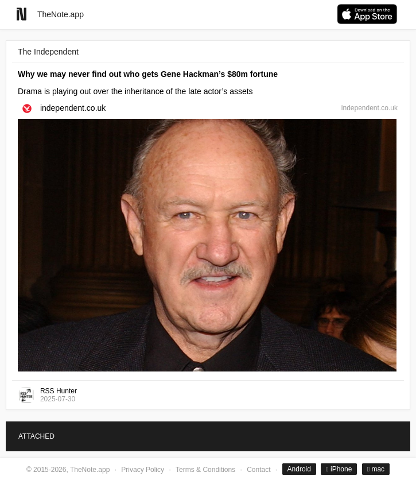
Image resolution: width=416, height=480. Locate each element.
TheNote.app (60, 14)
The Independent (48, 51)
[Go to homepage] (21, 14)
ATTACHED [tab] (36, 436)
